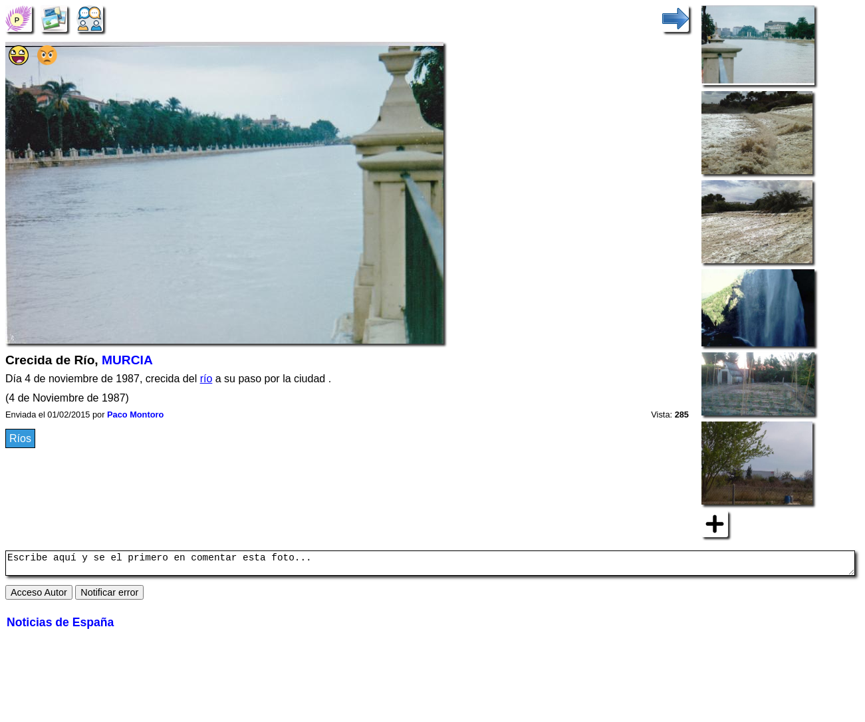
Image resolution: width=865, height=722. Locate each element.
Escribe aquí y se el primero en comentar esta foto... (430, 565)
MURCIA (127, 360)
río (206, 378)
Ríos (20, 438)
